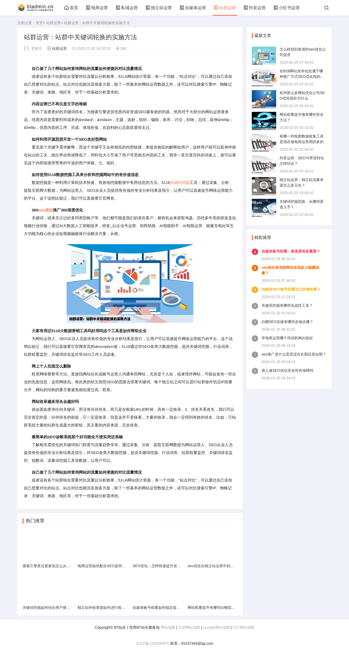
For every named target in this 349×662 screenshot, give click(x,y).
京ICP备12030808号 (152, 643)
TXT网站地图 (243, 627)
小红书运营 (287, 8)
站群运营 (225, 8)
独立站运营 (159, 8)
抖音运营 (255, 8)
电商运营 (97, 8)
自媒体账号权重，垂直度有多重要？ (290, 251)
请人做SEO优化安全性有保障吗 (287, 370)
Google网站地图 (216, 627)
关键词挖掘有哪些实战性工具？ (287, 305)
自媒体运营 (193, 8)
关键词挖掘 (180, 182)
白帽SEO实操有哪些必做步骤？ (287, 322)
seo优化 (45, 210)
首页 (71, 8)
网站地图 (168, 627)
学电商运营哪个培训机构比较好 (287, 338)
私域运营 (127, 8)
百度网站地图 (189, 627)
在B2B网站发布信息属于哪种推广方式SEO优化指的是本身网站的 (302, 76)
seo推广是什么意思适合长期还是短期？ (293, 354)
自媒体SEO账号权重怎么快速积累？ (291, 289)
